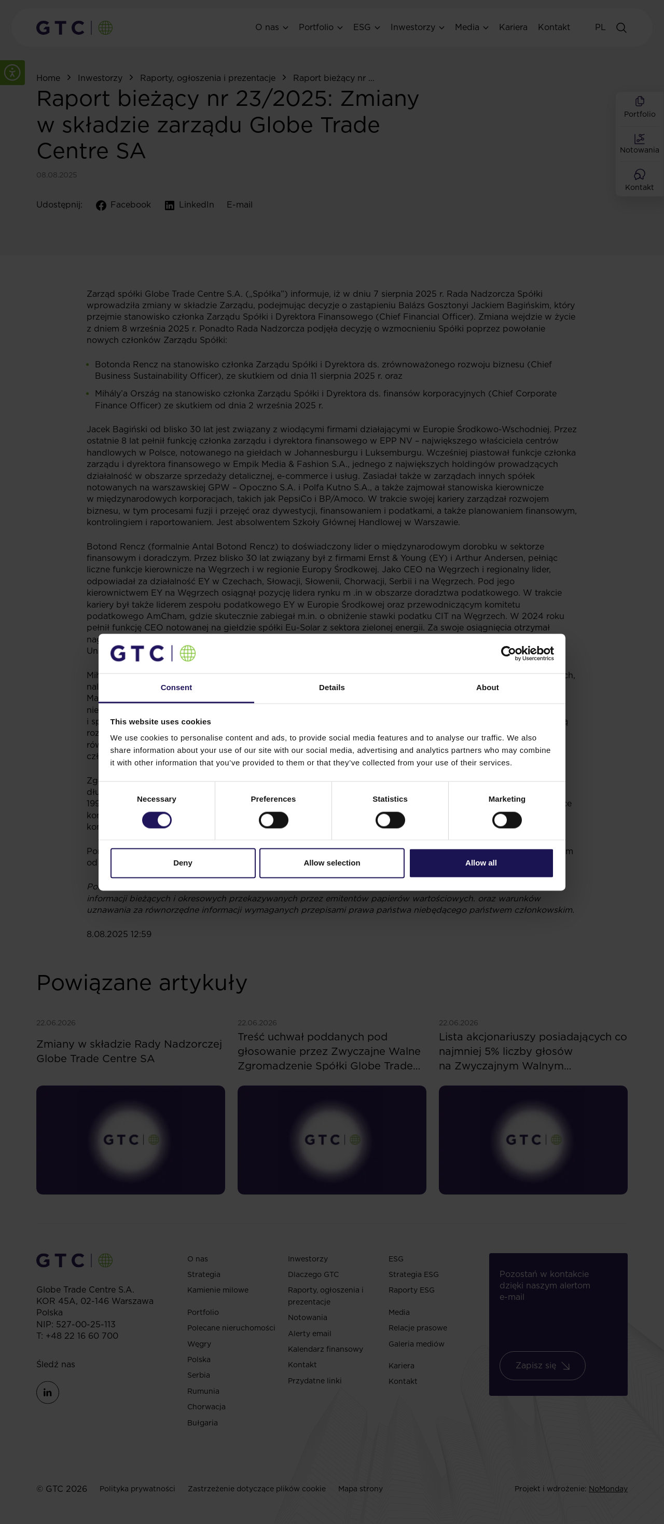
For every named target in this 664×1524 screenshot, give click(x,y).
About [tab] (487, 687)
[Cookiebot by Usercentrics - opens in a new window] (508, 653)
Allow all (481, 863)
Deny (182, 863)
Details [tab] (332, 687)
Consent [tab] (176, 687)
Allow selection (331, 863)
